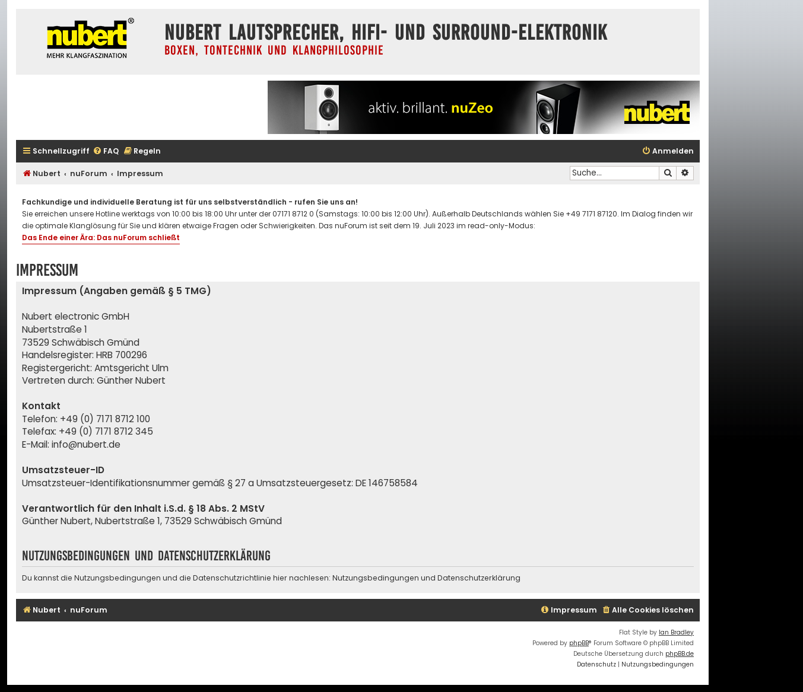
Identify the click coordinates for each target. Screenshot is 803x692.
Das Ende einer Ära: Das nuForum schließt (101, 237)
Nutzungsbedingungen (375, 578)
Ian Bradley (676, 632)
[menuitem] (106, 151)
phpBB (579, 643)
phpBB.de (679, 653)
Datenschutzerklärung (478, 578)
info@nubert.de (86, 444)
